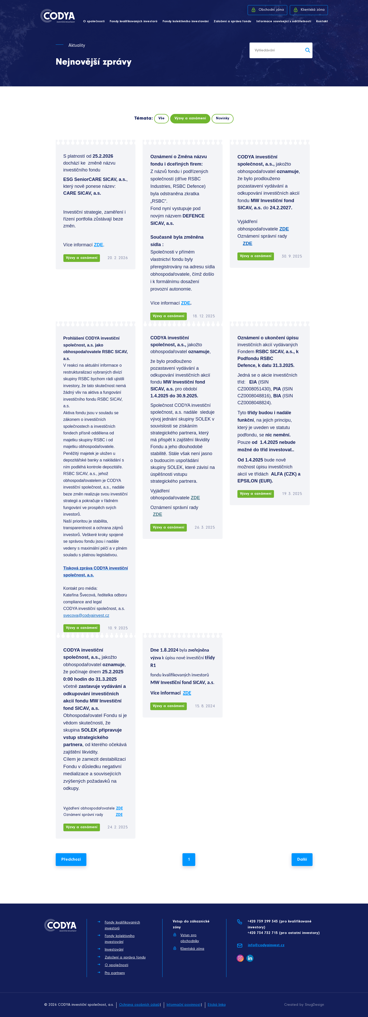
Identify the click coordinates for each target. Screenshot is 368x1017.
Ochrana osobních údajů (139, 1005)
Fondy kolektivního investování (186, 21)
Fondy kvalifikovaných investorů (133, 21)
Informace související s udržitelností (283, 21)
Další (302, 859)
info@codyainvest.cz (260, 946)
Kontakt (322, 21)
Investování (110, 949)
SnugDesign (314, 1005)
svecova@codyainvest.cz (86, 615)
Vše (161, 118)
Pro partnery (111, 972)
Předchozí (71, 859)
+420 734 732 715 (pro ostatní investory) (283, 933)
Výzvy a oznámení (190, 118)
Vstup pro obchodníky (186, 938)
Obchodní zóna (267, 9)
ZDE (284, 229)
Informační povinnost (184, 1005)
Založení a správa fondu (232, 21)
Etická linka (217, 1005)
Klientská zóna (309, 9)
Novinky (222, 118)
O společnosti (94, 21)
